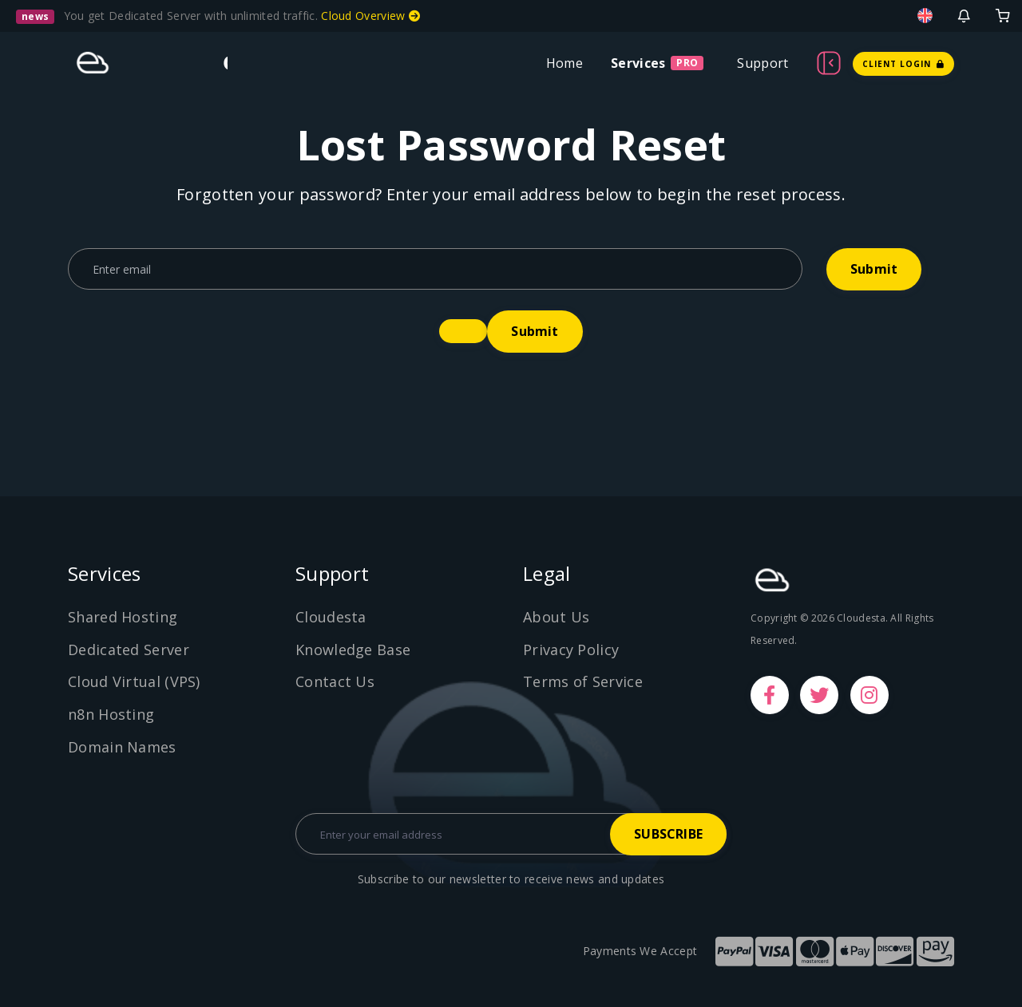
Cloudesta (330, 616)
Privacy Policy (571, 649)
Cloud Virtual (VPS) (134, 681)
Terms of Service (583, 681)
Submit (873, 269)
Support (762, 63)
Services (638, 63)
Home (564, 63)
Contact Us (334, 681)
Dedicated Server (128, 649)
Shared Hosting (122, 616)
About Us (556, 616)
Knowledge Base (352, 649)
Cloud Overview (370, 15)
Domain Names (122, 746)
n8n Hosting (111, 714)
